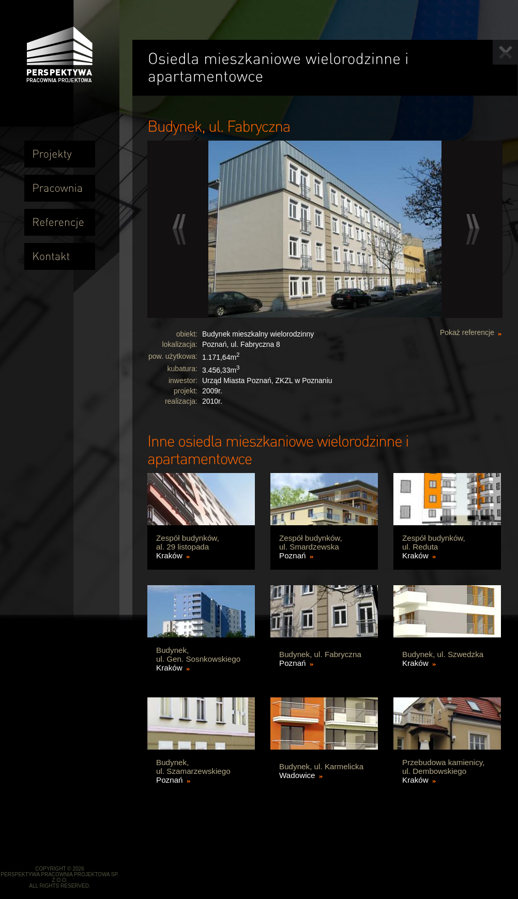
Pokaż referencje (467, 332)
